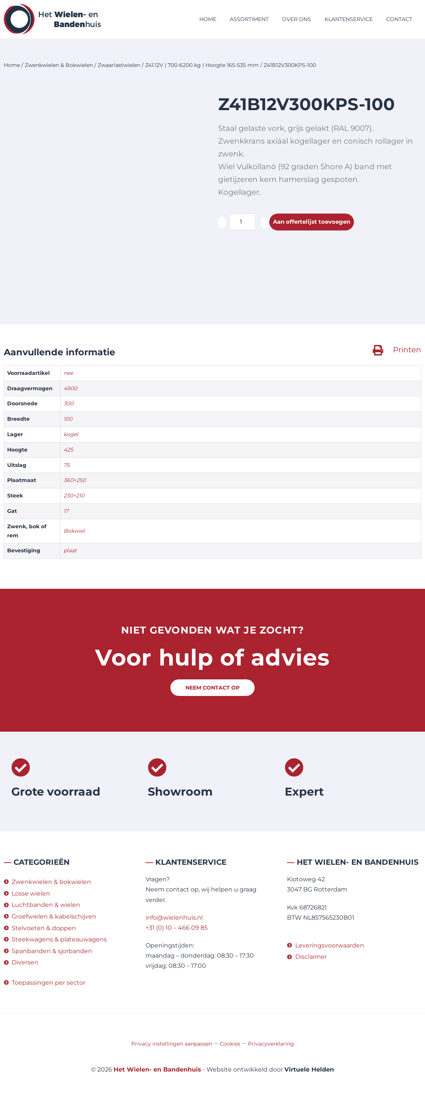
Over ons (296, 19)
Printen (407, 349)
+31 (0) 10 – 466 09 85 (177, 927)
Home (207, 19)
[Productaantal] (242, 222)
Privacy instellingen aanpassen (171, 1043)
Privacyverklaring (271, 1043)
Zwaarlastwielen (119, 65)
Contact (399, 19)
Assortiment (249, 19)
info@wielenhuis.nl (174, 917)
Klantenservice (349, 19)
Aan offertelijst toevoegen (314, 222)
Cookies (230, 1043)
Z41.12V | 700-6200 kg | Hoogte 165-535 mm (202, 65)
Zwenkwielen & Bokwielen (59, 65)
